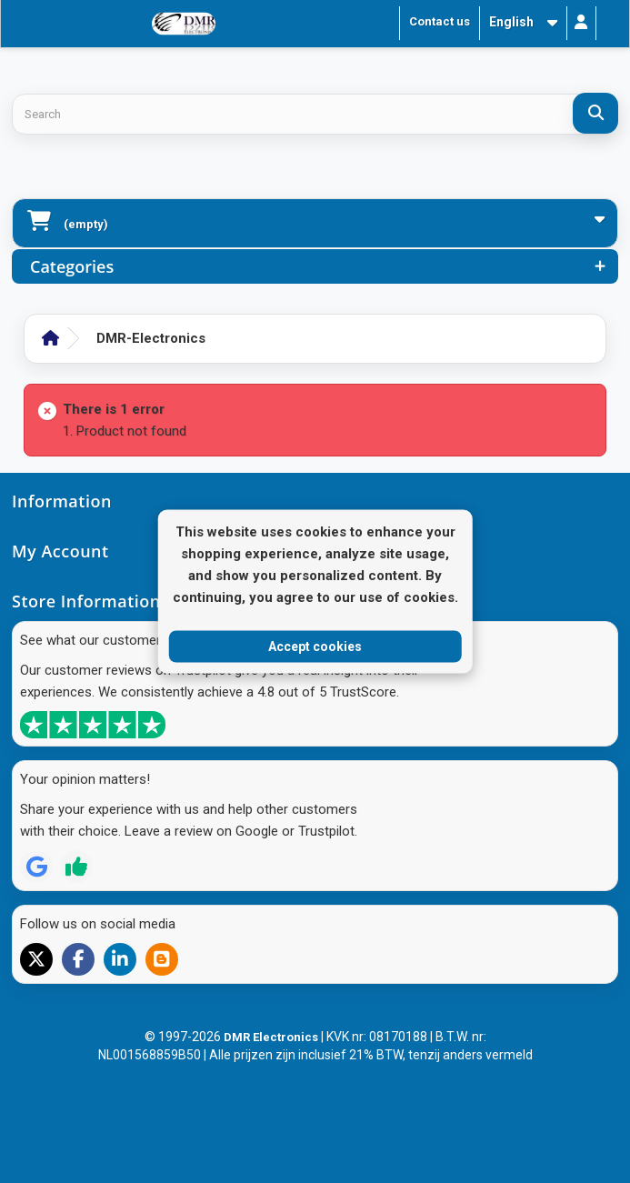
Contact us (439, 21)
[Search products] (314, 114)
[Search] (595, 113)
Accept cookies (315, 645)
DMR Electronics (272, 1037)
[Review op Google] (36, 866)
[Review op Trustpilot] (76, 866)
